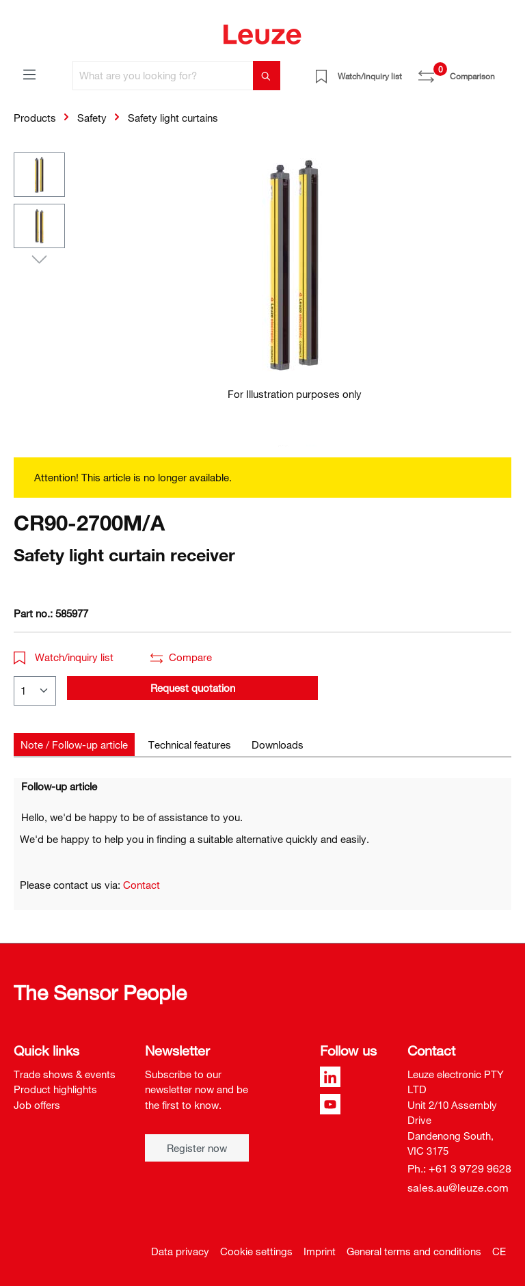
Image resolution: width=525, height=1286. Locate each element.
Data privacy (180, 1251)
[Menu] (29, 74)
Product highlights (55, 1089)
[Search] (266, 75)
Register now (197, 1148)
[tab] (74, 745)
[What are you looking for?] (163, 75)
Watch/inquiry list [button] (63, 657)
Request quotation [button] (192, 688)
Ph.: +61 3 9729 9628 (459, 1168)
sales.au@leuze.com (458, 1187)
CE (499, 1251)
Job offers (37, 1105)
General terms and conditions (414, 1251)
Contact (141, 885)
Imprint (320, 1251)
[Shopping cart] (503, 71)
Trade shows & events (65, 1074)
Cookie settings (256, 1251)
